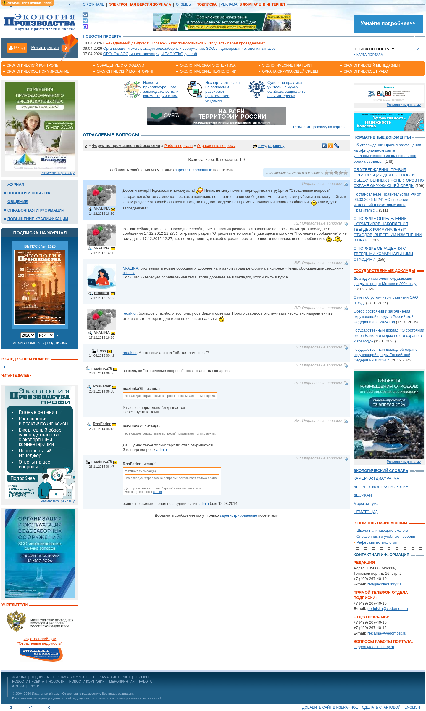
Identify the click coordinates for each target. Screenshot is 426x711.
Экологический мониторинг (125, 71)
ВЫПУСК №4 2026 (40, 246)
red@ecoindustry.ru (384, 584)
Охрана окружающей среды (290, 71)
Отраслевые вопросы (216, 145)
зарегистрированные (193, 170)
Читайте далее (15, 375)
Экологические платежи (287, 65)
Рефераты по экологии (376, 542)
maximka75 (101, 368)
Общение (17, 201)
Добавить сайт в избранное (330, 707)
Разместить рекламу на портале (319, 127)
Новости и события (29, 193)
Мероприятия (122, 681)
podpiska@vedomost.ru (387, 608)
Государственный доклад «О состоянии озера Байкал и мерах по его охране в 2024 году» (389, 335)
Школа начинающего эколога (382, 530)
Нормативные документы (382, 137)
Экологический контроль (32, 65)
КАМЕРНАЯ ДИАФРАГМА (376, 478)
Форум (18, 686)
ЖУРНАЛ (19, 677)
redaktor (101, 293)
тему (262, 145)
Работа (145, 681)
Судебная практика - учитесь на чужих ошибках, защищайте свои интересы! (286, 89)
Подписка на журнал (40, 232)
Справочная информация (35, 210)
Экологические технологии (208, 71)
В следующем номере (25, 359)
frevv (101, 350)
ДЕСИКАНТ (364, 495)
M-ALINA (102, 208)
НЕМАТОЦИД (366, 512)
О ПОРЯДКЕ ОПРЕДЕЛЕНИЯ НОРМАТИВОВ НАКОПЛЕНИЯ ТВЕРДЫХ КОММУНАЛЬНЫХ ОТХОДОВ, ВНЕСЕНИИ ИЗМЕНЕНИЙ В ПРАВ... (388, 229)
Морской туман (367, 503)
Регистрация (45, 47)
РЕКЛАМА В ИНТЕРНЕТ (111, 677)
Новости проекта (102, 36)
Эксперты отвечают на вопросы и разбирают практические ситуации (222, 91)
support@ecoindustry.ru (374, 647)
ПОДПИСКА (40, 677)
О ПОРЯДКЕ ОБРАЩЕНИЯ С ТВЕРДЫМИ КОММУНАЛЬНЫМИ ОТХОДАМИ (383, 253)
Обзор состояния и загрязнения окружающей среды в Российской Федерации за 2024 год (383, 316)
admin (161, 449)
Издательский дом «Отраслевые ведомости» (66, 693)
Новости (56, 681)
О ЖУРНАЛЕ (93, 4)
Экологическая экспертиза (207, 65)
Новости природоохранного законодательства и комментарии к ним (160, 89)
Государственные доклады (384, 270)
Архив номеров (28, 343)
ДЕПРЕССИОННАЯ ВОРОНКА (381, 487)
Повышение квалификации (37, 219)
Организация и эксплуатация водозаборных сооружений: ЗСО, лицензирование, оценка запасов (189, 48)
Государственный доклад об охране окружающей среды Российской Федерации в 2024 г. (385, 354)
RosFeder (102, 386)
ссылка (129, 272)
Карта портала (369, 54)
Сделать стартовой (381, 707)
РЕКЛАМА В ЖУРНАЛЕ (71, 677)
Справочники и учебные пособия (385, 536)
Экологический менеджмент (373, 65)
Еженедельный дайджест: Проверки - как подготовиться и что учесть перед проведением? (184, 43)
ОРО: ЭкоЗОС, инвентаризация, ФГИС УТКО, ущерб (150, 54)
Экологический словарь (381, 470)
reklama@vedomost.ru (386, 633)
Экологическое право (366, 71)
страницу (276, 145)
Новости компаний (87, 681)
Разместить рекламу (58, 173)
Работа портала (178, 145)
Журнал (15, 184)
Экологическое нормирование (38, 71)
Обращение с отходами (120, 65)
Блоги (33, 686)
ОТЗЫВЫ (184, 4)
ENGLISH (412, 707)
